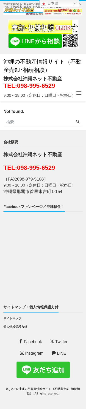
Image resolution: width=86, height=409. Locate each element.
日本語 (49, 3)
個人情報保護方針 (15, 326)
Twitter (58, 341)
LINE (59, 353)
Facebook (30, 341)
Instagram (32, 353)
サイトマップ (12, 318)
